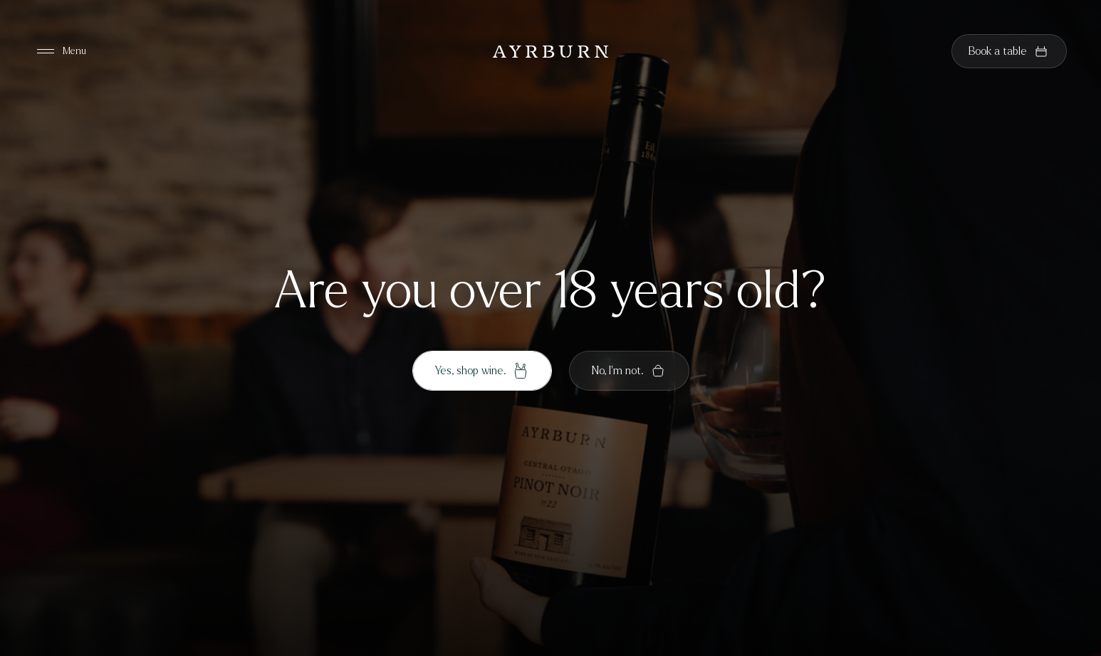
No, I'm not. (629, 370)
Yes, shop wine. (482, 370)
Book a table (1009, 51)
